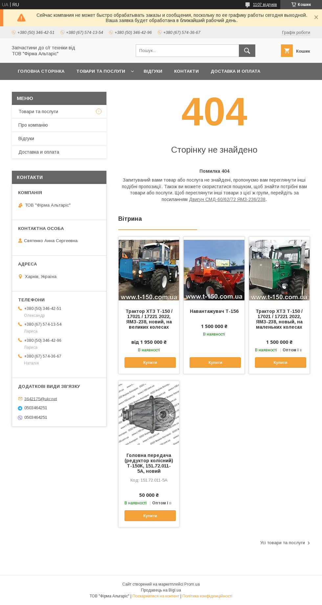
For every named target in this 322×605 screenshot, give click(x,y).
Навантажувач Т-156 (214, 311)
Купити (150, 362)
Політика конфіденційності (207, 596)
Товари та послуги (100, 71)
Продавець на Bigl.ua (161, 590)
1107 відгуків (265, 4)
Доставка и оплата (235, 71)
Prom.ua (192, 584)
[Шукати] (247, 50)
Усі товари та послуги (282, 542)
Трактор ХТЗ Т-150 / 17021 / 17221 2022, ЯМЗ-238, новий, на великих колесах (149, 319)
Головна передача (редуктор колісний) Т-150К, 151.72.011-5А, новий (149, 463)
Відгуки (153, 71)
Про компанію (33, 125)
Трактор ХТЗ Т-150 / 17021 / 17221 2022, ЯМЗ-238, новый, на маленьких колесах (279, 319)
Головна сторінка (41, 71)
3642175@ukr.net (40, 398)
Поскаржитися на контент (155, 596)
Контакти (186, 71)
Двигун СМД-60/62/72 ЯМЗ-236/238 (227, 199)
